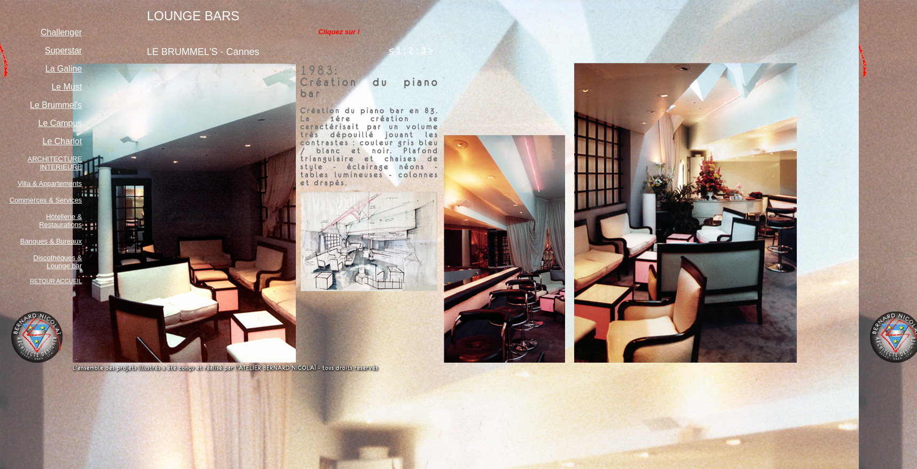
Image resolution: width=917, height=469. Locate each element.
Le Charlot (62, 141)
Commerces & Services (46, 200)
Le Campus (60, 123)
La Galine (63, 68)
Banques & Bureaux (51, 241)
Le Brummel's (56, 105)
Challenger (61, 32)
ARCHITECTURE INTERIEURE (55, 163)
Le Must (66, 86)
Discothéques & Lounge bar (57, 262)
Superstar (63, 50)
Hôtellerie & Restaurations (60, 221)
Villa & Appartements (50, 183)
